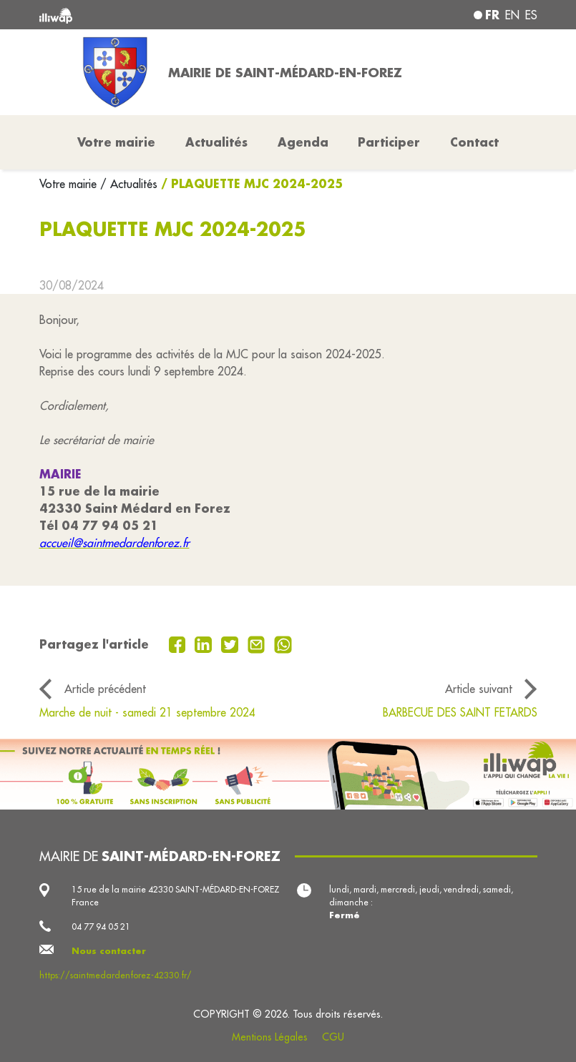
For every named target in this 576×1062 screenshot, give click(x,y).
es (531, 15)
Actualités (216, 141)
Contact (474, 141)
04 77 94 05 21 (101, 926)
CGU (333, 1037)
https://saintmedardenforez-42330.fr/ (115, 975)
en (512, 15)
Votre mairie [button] (116, 141)
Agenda (303, 141)
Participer (389, 141)
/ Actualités (128, 184)
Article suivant (478, 689)
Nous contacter (109, 950)
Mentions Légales (270, 1037)
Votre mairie (69, 184)
